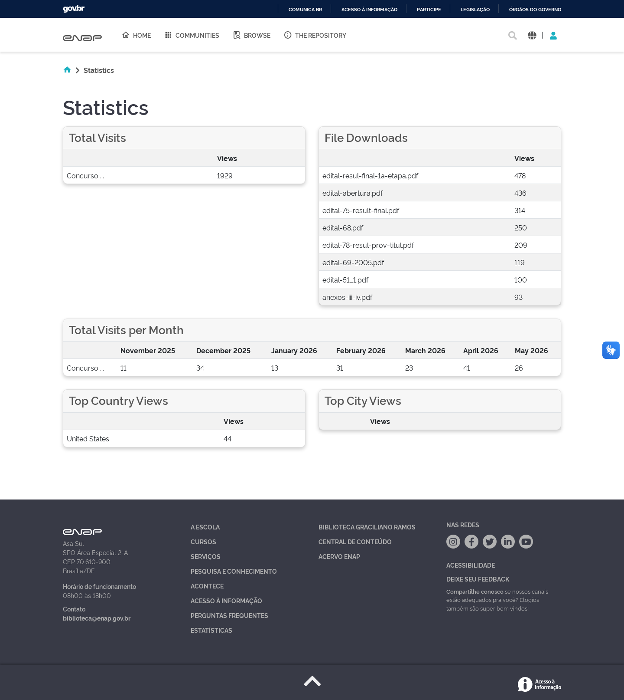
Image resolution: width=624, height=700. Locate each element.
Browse (251, 35)
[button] (532, 35)
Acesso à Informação (226, 600)
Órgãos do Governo (535, 10)
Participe (429, 10)
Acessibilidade (470, 565)
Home (136, 35)
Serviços (206, 556)
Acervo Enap (339, 556)
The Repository (314, 35)
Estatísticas (211, 630)
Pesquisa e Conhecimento (234, 571)
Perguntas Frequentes (229, 615)
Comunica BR (305, 10)
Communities (191, 35)
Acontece (207, 586)
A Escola (205, 527)
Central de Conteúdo (355, 541)
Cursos (203, 541)
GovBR (73, 9)
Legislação (475, 10)
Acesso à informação (369, 10)
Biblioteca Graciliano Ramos (367, 527)
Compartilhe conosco (475, 591)
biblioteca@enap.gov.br (96, 618)
